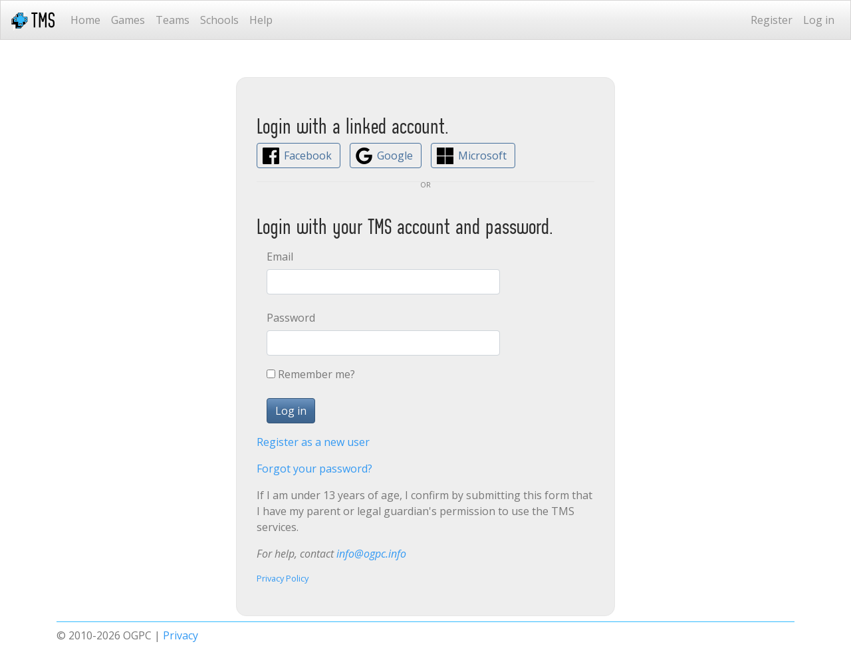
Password (291, 317)
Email (280, 256)
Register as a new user (313, 442)
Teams (172, 20)
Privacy (180, 635)
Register (771, 20)
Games (128, 20)
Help (261, 20)
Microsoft (482, 155)
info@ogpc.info (371, 553)
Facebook (308, 155)
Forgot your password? (314, 468)
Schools (219, 20)
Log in (818, 20)
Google (395, 155)
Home (85, 20)
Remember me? (316, 374)
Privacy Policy (282, 578)
